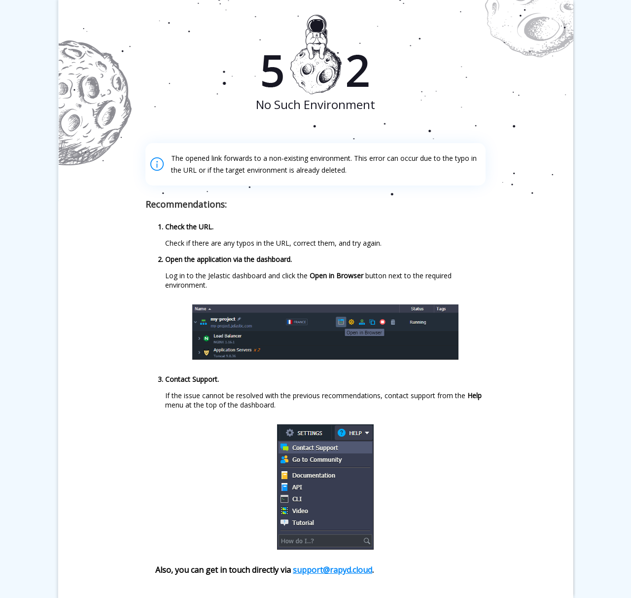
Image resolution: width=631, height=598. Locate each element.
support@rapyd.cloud (332, 569)
